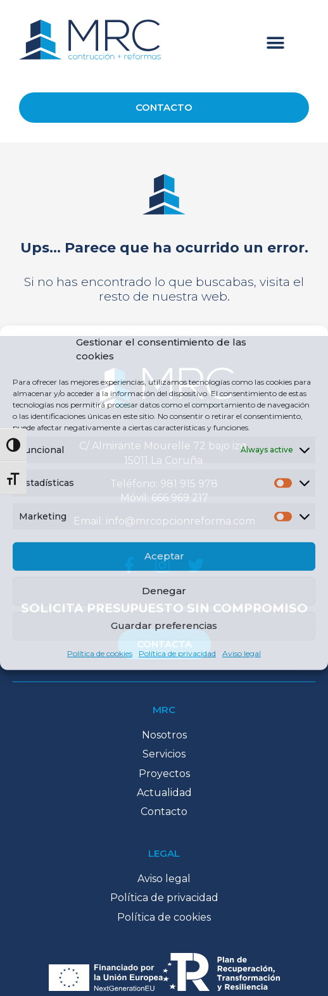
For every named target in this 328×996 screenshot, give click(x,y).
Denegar (164, 591)
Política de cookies (99, 653)
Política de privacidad (177, 653)
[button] (276, 42)
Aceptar (164, 556)
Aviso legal (241, 653)
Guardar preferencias (164, 625)
